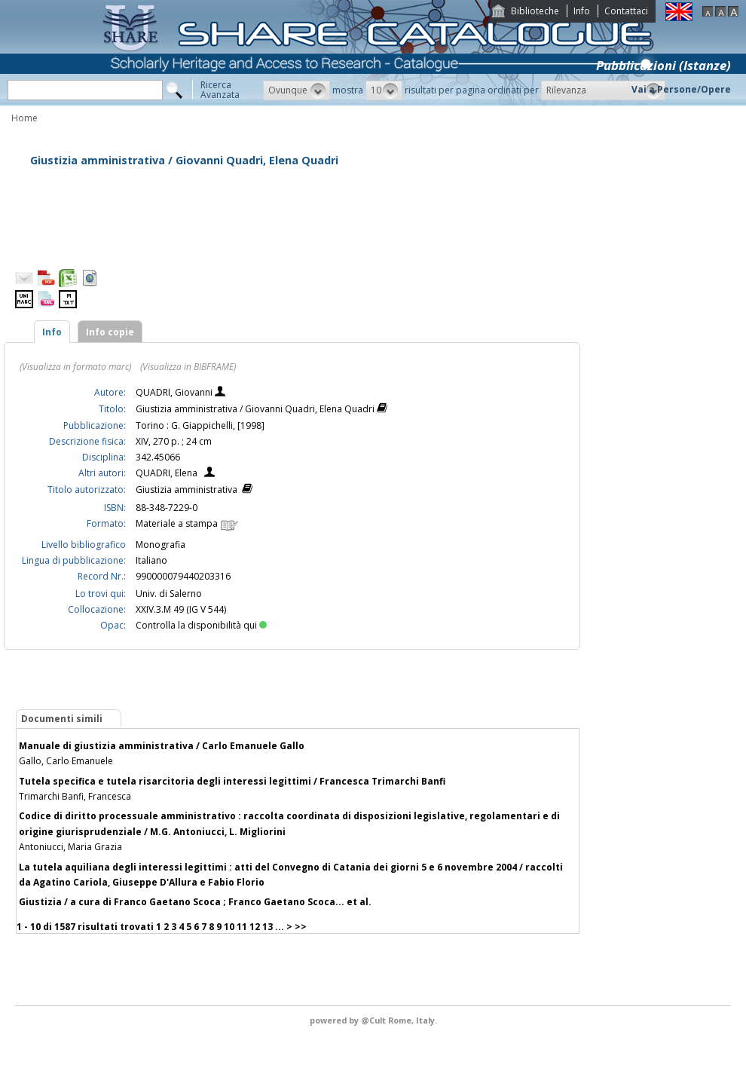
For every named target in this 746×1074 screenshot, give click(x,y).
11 (242, 926)
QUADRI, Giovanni (175, 392)
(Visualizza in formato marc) (75, 366)
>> (301, 926)
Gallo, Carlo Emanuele (66, 760)
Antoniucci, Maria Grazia (70, 846)
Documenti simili (61, 718)
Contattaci (626, 11)
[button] (296, 90)
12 (254, 926)
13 (267, 926)
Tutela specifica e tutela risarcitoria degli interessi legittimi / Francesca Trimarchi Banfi (232, 781)
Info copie (110, 332)
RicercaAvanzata (220, 89)
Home (24, 118)
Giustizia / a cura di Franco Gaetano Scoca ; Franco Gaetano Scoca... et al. (195, 901)
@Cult (374, 1020)
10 (229, 926)
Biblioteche (535, 11)
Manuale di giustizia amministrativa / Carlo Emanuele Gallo (161, 745)
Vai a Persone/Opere (681, 89)
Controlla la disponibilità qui (201, 625)
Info (581, 11)
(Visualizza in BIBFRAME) (188, 366)
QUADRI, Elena (166, 473)
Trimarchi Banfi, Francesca (75, 796)
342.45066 (158, 457)
